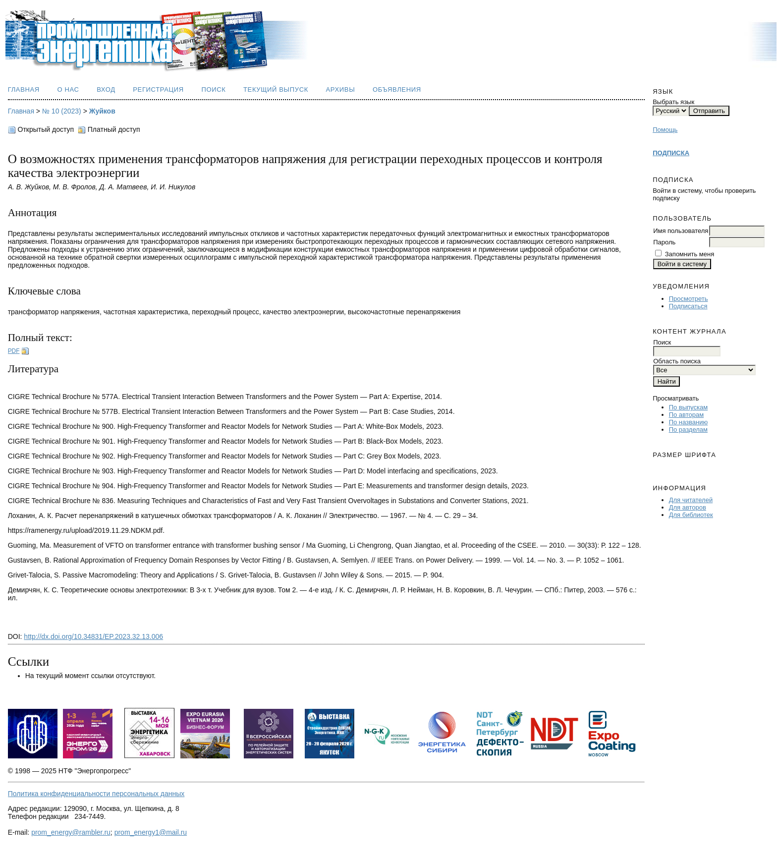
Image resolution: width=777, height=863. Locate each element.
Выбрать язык (673, 102)
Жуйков (102, 111)
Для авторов (687, 507)
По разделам (688, 429)
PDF (14, 350)
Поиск (213, 89)
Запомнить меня (689, 254)
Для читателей (691, 500)
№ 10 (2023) (61, 111)
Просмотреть (688, 298)
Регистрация (158, 89)
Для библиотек (691, 514)
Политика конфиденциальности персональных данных (96, 794)
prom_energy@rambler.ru (71, 832)
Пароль (664, 242)
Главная (24, 89)
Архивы (340, 89)
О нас (68, 89)
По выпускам (688, 407)
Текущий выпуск (275, 89)
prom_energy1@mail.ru (150, 832)
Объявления (397, 89)
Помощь (665, 129)
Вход (106, 89)
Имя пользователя (680, 230)
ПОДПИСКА (671, 153)
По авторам (686, 414)
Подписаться (688, 306)
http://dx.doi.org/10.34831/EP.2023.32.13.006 (93, 636)
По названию (688, 422)
